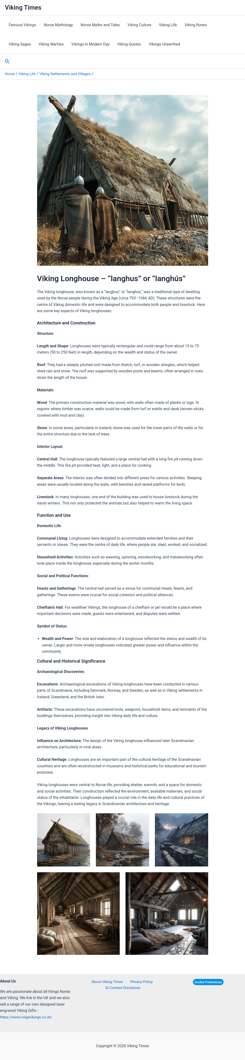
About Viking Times (107, 982)
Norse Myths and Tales (100, 25)
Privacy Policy (140, 982)
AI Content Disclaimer (123, 988)
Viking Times (23, 7)
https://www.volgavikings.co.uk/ (27, 1017)
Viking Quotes (129, 44)
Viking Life (168, 25)
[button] (7, 61)
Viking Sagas (20, 44)
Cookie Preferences (208, 982)
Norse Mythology (58, 25)
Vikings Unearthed (164, 44)
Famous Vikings (22, 25)
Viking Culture (139, 25)
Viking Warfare (51, 44)
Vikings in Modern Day (90, 44)
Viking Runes (196, 25)
